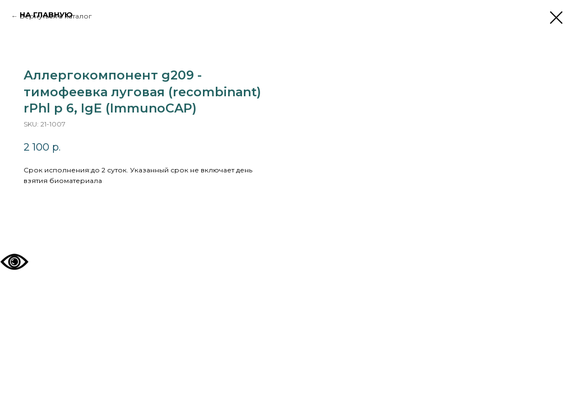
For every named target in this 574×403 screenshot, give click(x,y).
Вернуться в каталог (56, 16)
